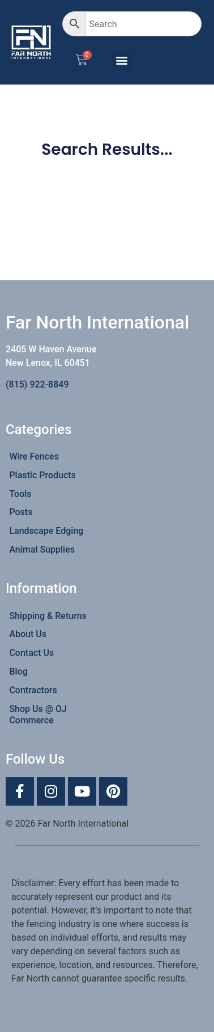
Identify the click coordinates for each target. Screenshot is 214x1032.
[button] (122, 60)
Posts (20, 512)
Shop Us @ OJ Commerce (38, 715)
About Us (27, 634)
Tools (20, 493)
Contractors (33, 690)
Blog (18, 671)
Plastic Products (42, 475)
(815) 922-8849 (37, 384)
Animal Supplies (42, 549)
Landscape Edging (46, 530)
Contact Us (31, 652)
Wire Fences (34, 456)
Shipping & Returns (48, 615)
